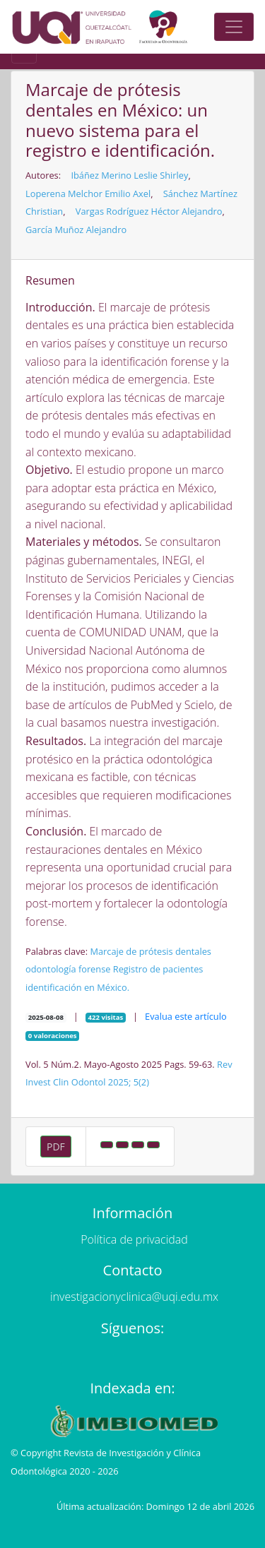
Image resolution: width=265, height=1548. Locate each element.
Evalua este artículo (186, 1016)
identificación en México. (77, 987)
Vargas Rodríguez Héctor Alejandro (149, 211)
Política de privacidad (134, 1239)
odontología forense (67, 969)
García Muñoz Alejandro (75, 229)
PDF (56, 1146)
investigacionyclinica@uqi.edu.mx (134, 1296)
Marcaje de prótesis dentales (150, 951)
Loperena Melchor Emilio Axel (88, 193)
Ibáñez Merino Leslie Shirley (129, 175)
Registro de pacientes (158, 969)
